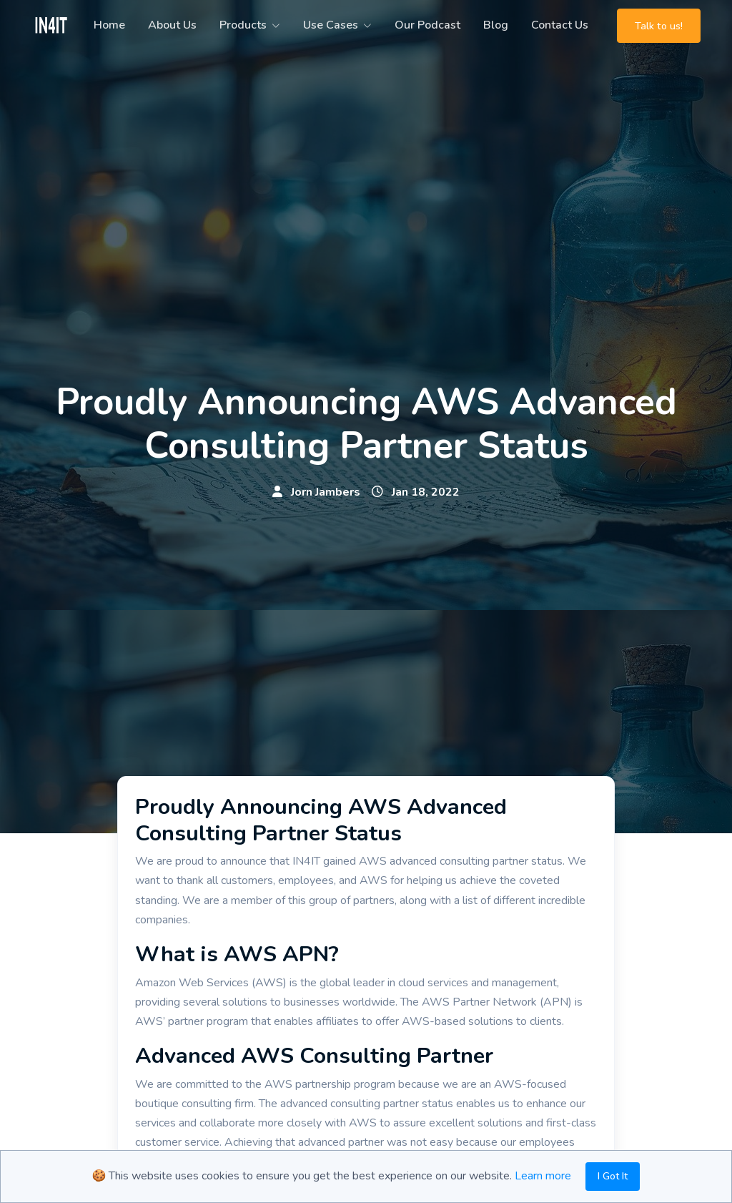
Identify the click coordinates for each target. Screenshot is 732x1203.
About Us (172, 25)
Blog (495, 25)
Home (109, 25)
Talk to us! (659, 26)
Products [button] (243, 25)
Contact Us (559, 25)
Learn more (543, 1176)
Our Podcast (427, 25)
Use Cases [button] (330, 25)
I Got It (613, 1176)
